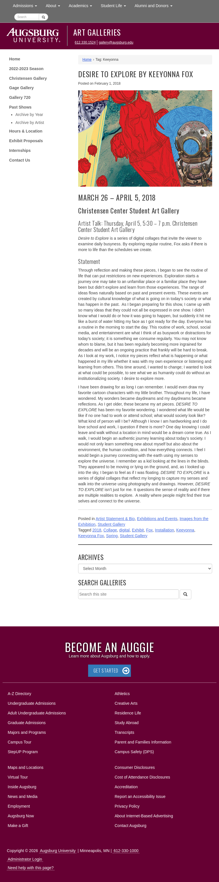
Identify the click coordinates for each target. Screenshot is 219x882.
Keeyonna (185, 530)
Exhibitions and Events (157, 518)
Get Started (106, 670)
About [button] (55, 7)
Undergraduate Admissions (32, 703)
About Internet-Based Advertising (144, 816)
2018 (96, 530)
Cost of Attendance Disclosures (142, 777)
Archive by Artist (29, 122)
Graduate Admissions (27, 722)
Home (14, 59)
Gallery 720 (20, 97)
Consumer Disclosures (135, 767)
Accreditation (126, 787)
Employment (19, 806)
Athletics (122, 693)
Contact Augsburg (130, 825)
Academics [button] (82, 5)
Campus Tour (19, 742)
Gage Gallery (21, 87)
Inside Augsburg (22, 787)
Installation (164, 530)
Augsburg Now (21, 816)
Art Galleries (97, 32)
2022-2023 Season (26, 68)
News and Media (22, 796)
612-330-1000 (125, 850)
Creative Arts (126, 703)
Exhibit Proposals (26, 140)
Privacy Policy (127, 806)
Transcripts (124, 732)
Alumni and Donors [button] (156, 5)
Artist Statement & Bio (115, 518)
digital (124, 530)
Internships (20, 150)
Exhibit (138, 530)
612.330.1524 (85, 42)
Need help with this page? (31, 867)
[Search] (185, 594)
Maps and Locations (25, 767)
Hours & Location (25, 131)
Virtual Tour (18, 777)
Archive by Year (29, 114)
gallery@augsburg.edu (116, 42)
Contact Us (19, 160)
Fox (149, 530)
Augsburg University (58, 850)
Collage (110, 530)
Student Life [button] (115, 5)
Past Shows (20, 107)
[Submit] (43, 17)
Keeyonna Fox (91, 535)
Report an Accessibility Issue (140, 796)
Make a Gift (18, 825)
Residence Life (128, 713)
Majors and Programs (26, 731)
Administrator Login (25, 859)
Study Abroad (127, 722)
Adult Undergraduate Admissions (37, 713)
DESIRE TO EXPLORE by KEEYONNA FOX (135, 74)
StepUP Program (23, 751)
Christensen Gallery (28, 78)
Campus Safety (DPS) (134, 751)
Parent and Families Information (143, 742)
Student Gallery (111, 524)
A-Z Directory (19, 693)
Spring (111, 535)
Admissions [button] (27, 5)
